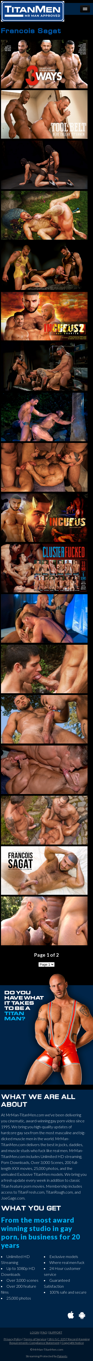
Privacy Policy (13, 1339)
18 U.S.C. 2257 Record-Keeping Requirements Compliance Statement (49, 1341)
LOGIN (34, 1332)
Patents (62, 1356)
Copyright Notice (73, 1343)
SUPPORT (55, 1332)
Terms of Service (35, 1339)
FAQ (44, 1332)
